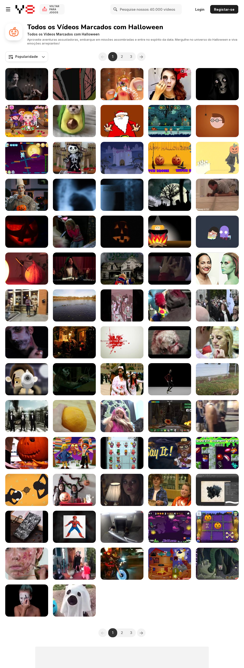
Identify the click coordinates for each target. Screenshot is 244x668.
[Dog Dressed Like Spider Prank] (122, 527)
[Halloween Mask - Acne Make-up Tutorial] (26, 564)
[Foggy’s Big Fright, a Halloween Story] (74, 453)
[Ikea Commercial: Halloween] (169, 268)
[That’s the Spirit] (74, 268)
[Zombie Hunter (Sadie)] (217, 379)
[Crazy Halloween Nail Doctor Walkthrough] (122, 84)
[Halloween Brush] (217, 490)
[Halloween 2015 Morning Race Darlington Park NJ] (74, 305)
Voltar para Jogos (54, 9)
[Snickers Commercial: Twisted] (26, 84)
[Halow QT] (26, 268)
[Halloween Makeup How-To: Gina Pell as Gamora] (217, 268)
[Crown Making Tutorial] (74, 490)
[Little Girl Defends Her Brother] (74, 564)
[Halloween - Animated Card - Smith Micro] (122, 158)
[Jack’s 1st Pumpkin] (26, 453)
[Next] (141, 56)
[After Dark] (122, 490)
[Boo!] (74, 342)
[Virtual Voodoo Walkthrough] (169, 416)
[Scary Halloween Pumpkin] (122, 232)
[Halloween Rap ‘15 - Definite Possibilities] (122, 268)
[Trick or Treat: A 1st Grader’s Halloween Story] (169, 232)
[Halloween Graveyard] (169, 195)
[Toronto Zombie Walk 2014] (122, 379)
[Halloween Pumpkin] (26, 232)
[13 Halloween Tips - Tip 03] (122, 121)
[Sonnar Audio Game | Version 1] (26, 490)
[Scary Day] (217, 232)
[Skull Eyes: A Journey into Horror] (217, 84)
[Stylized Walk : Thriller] (169, 379)
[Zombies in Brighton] (169, 305)
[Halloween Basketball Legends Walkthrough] (169, 121)
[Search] (115, 9)
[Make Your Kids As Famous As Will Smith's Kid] (74, 527)
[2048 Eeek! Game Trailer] (122, 453)
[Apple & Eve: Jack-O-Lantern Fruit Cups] (74, 416)
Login (199, 9)
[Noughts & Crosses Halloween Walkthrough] (217, 527)
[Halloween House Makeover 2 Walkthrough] (169, 564)
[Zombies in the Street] (26, 416)
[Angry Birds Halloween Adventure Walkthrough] (26, 158)
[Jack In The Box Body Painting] (26, 600)
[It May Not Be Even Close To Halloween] (122, 305)
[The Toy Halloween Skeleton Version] (74, 158)
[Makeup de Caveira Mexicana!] (169, 84)
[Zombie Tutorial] (26, 342)
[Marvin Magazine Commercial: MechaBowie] (26, 195)
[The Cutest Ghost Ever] (74, 600)
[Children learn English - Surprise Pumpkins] (169, 158)
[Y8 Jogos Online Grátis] (25, 9)
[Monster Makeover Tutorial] (217, 342)
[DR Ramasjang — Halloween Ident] (217, 121)
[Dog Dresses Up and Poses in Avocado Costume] (74, 121)
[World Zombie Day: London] (217, 305)
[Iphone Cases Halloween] (26, 527)
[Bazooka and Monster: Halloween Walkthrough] (169, 527)
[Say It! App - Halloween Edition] (169, 453)
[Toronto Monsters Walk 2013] (169, 342)
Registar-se (224, 9)
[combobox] (26, 56)
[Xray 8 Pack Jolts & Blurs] (122, 195)
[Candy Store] (169, 490)
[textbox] (27, 57)
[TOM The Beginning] (26, 379)
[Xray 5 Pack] (74, 195)
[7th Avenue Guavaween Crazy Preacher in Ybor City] (26, 305)
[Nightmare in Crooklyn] (74, 84)
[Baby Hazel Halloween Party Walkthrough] (26, 121)
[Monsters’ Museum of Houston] (122, 416)
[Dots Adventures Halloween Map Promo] (217, 453)
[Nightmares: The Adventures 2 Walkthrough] (217, 564)
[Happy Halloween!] (217, 158)
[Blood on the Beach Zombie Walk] (122, 342)
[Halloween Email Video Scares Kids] (74, 232)
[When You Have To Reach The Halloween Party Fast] (122, 564)
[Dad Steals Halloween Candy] (217, 195)
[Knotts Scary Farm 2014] (74, 379)
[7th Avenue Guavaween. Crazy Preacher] (217, 416)
